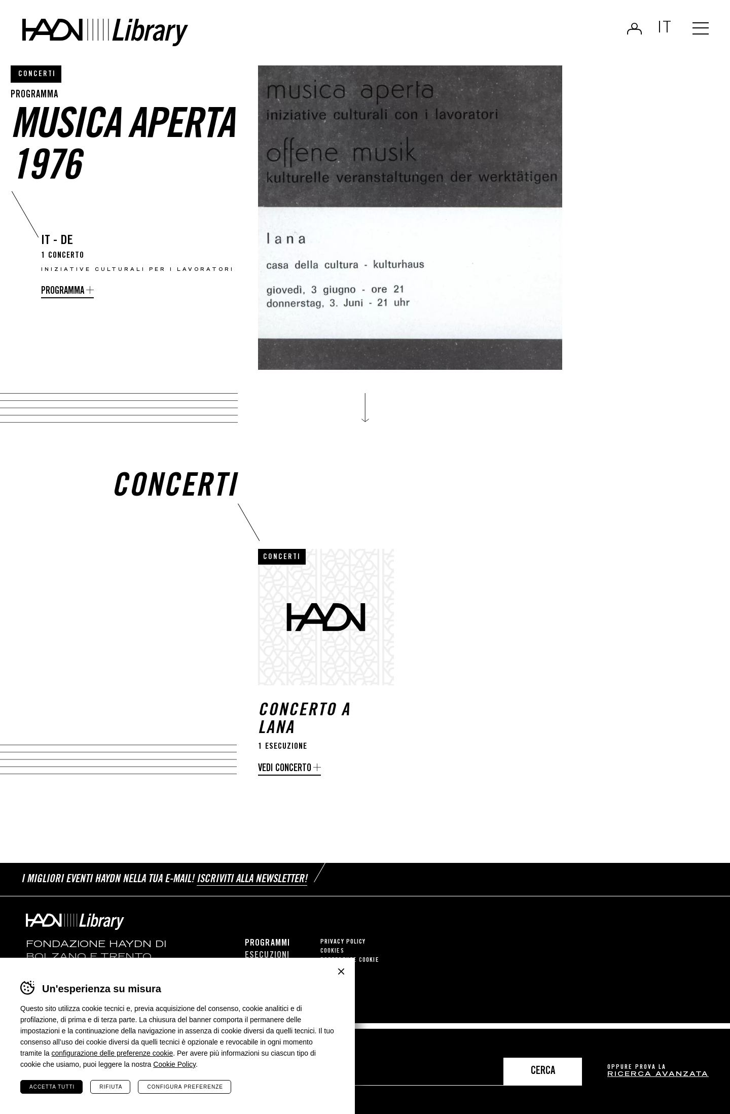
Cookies (332, 951)
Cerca (543, 1071)
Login (634, 28)
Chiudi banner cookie (341, 971)
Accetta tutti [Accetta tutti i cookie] (52, 1087)
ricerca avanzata (658, 1074)
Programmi (267, 943)
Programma (62, 291)
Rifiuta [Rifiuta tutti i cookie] (110, 1087)
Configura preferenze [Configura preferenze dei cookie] (185, 1087)
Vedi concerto (284, 769)
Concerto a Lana (304, 720)
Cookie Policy (174, 1064)
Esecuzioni (267, 955)
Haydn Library (105, 32)
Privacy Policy (343, 942)
